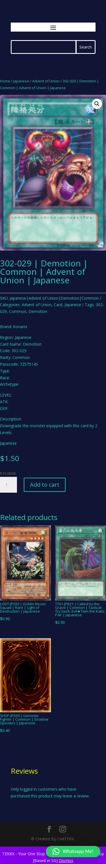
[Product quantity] (8, 485)
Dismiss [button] (66, 860)
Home (5, 81)
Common (17, 311)
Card (58, 304)
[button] (97, 104)
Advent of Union (46, 81)
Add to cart (44, 484)
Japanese (21, 81)
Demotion (38, 311)
